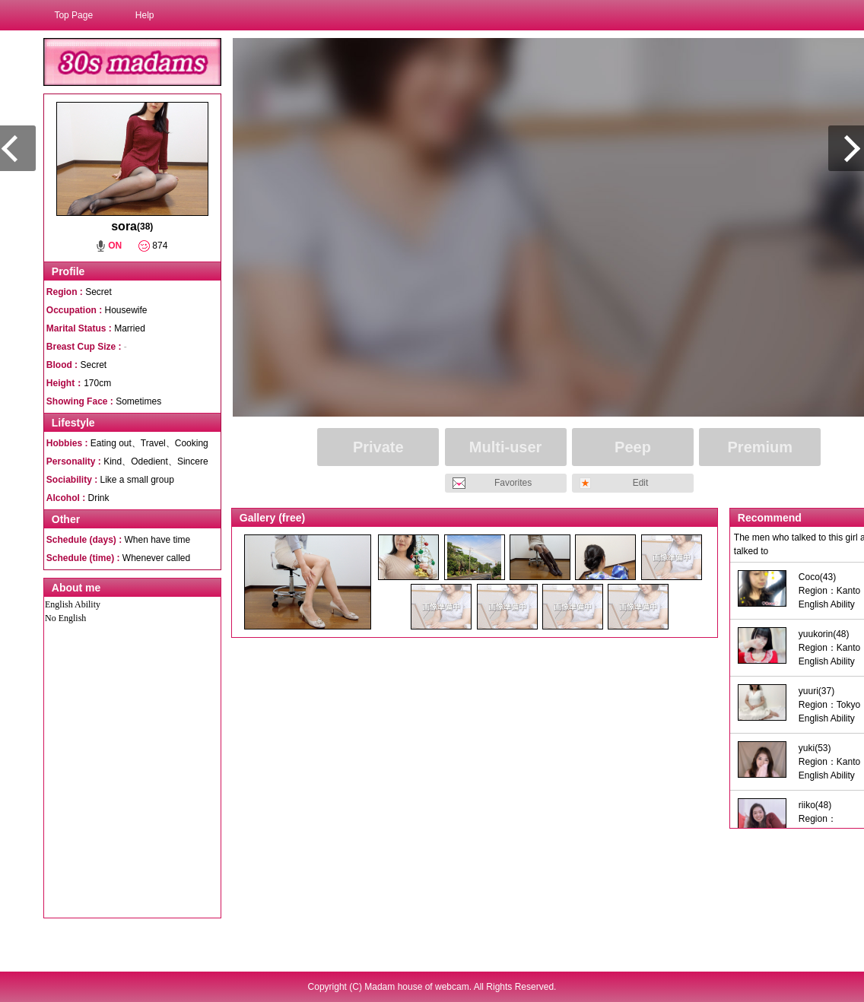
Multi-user (505, 447)
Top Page (73, 15)
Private (378, 447)
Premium (760, 447)
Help (144, 15)
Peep (633, 447)
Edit (641, 482)
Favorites (513, 482)
